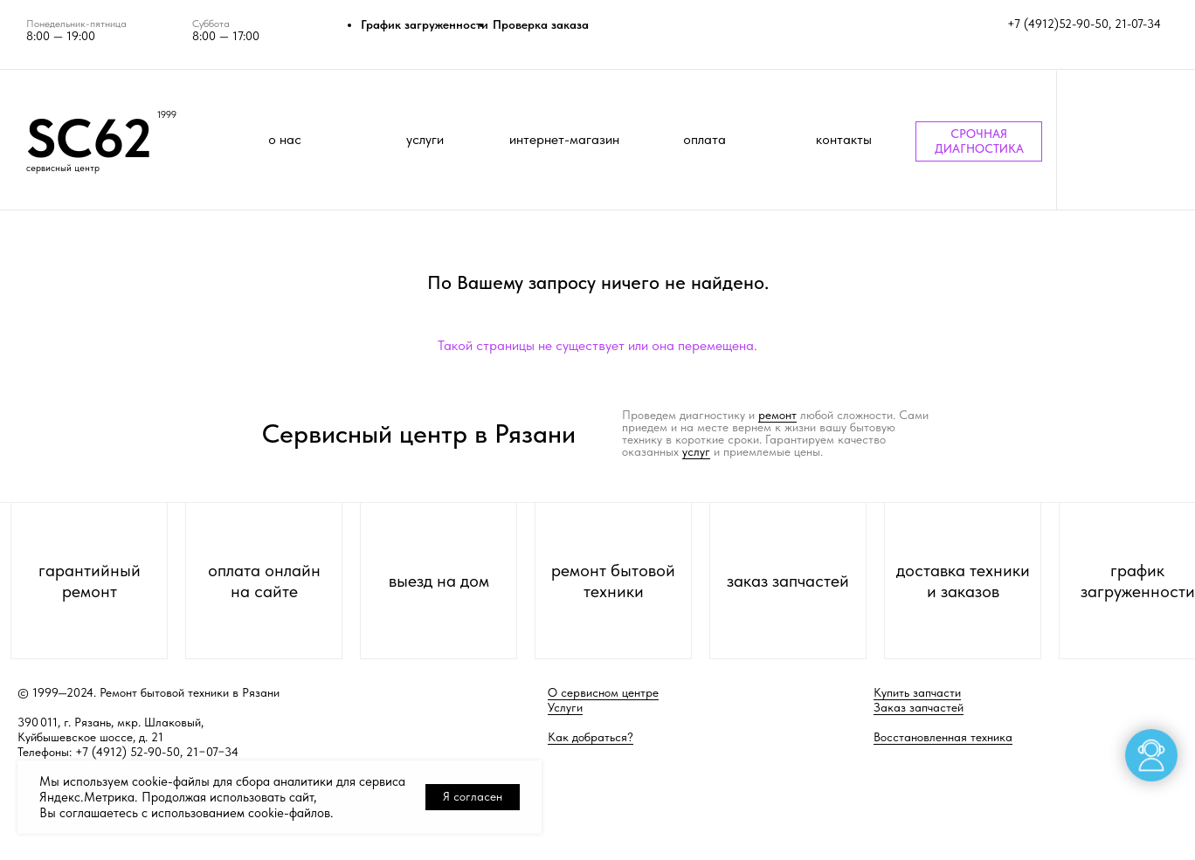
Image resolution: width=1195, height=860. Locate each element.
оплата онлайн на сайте (264, 581)
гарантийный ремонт (89, 581)
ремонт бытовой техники (613, 581)
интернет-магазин (564, 139)
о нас (284, 139)
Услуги (565, 707)
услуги (425, 139)
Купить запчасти (917, 692)
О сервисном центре (603, 692)
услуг (696, 451)
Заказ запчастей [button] (919, 707)
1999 (166, 114)
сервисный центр (63, 168)
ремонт (777, 415)
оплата (704, 139)
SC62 (89, 138)
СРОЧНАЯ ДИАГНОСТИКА (979, 141)
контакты (844, 139)
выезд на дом (439, 580)
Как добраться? (590, 737)
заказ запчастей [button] (788, 580)
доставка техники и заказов (963, 581)
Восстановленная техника (943, 737)
